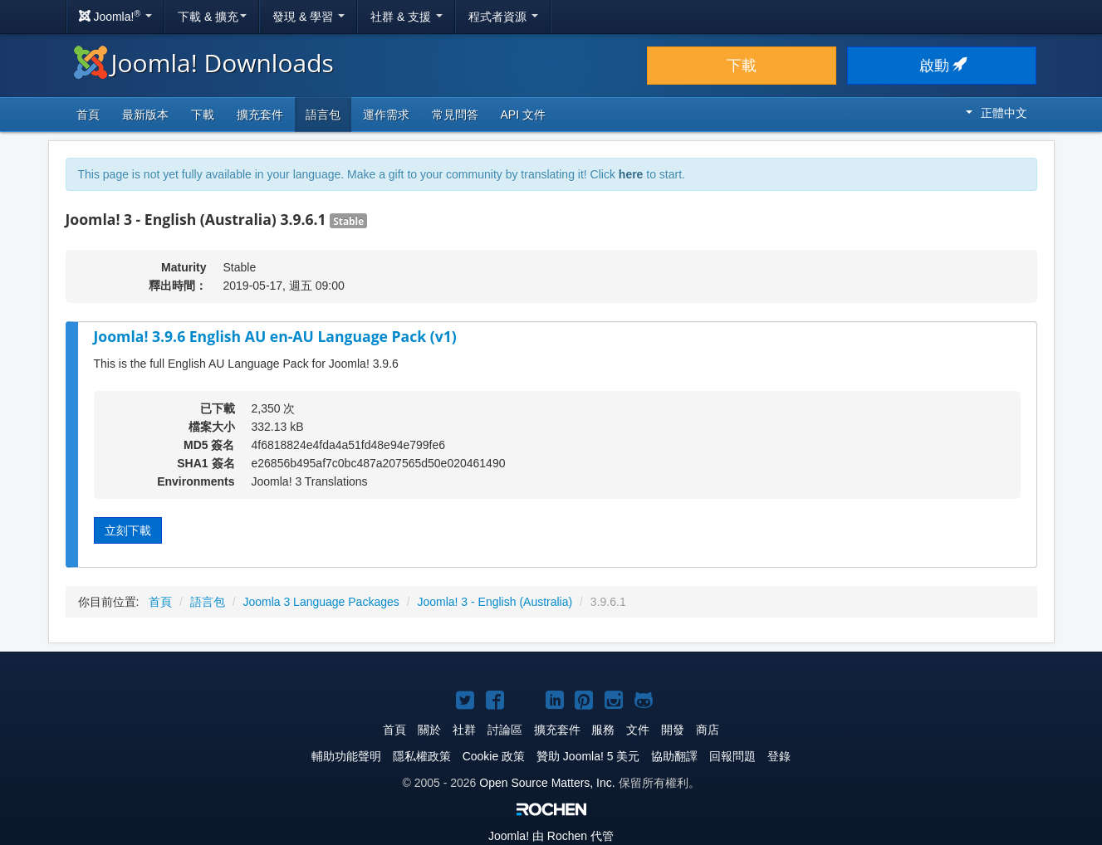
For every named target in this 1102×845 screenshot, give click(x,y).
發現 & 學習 (308, 16)
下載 (742, 65)
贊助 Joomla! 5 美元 (587, 756)
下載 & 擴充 (212, 16)
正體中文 (996, 113)
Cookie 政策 (494, 756)
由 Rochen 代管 (551, 836)
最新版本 (145, 114)
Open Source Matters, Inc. (547, 782)
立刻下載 (128, 530)
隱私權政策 (422, 756)
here (631, 174)
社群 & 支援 (406, 16)
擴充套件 (260, 114)
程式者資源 (503, 16)
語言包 (323, 114)
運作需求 (386, 114)
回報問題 (732, 756)
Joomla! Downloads (204, 63)
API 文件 (523, 114)
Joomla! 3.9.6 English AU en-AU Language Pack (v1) (275, 336)
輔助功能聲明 (346, 756)
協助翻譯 (674, 756)
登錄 (779, 756)
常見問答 (455, 114)
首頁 (88, 114)
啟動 (942, 65)
